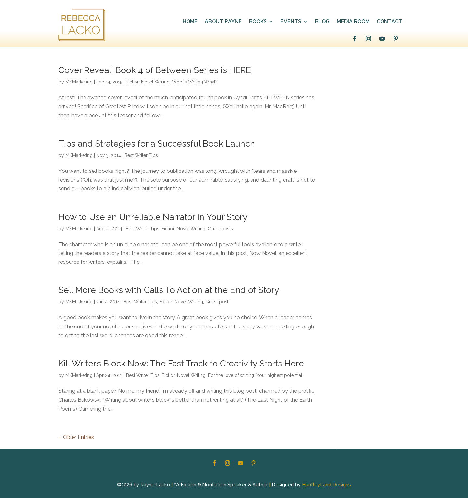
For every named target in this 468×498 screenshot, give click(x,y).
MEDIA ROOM (353, 22)
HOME (190, 22)
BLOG (322, 22)
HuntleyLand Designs (326, 485)
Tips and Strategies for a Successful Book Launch (156, 143)
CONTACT (389, 22)
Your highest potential (279, 375)
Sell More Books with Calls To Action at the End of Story (168, 290)
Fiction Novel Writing (148, 81)
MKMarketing (79, 81)
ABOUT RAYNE (223, 22)
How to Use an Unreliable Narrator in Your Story (152, 217)
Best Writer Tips (141, 155)
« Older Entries (76, 437)
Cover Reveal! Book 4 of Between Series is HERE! (155, 70)
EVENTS (290, 22)
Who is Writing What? (195, 81)
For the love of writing (231, 375)
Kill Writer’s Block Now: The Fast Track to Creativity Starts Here (181, 363)
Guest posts (220, 228)
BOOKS (258, 22)
